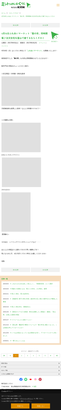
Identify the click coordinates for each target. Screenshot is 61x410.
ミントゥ (4, 46)
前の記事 (15, 25)
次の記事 (45, 25)
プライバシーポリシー (26, 398)
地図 (34, 386)
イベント (42, 43)
